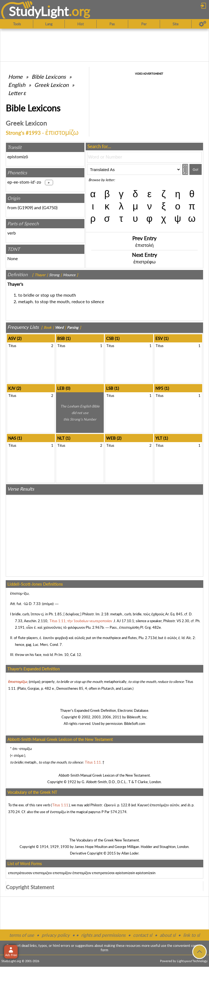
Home (15, 76)
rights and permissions (103, 935)
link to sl (191, 935)
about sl (168, 935)
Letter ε (17, 93)
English (16, 84)
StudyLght (39, 11)
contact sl (142, 935)
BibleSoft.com (134, 723)
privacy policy (56, 935)
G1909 (25, 207)
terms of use (21, 935)
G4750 (49, 207)
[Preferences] (202, 24)
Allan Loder (130, 853)
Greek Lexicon (51, 84)
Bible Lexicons (49, 76)
